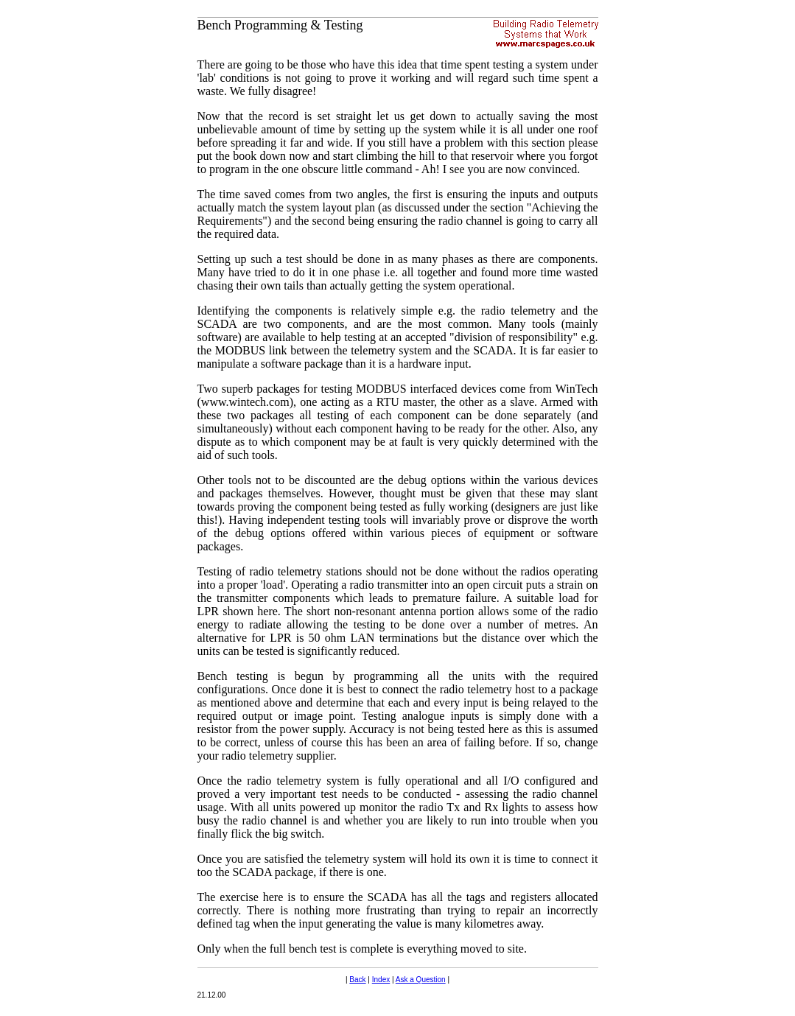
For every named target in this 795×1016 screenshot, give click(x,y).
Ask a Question (421, 979)
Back (357, 979)
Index (381, 979)
